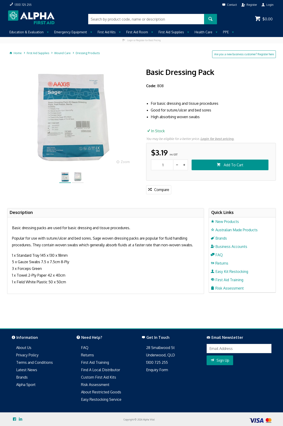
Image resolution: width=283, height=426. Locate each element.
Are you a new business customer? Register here (244, 54)
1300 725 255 (157, 362)
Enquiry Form (157, 369)
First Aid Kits (107, 32)
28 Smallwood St (160, 347)
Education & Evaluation (26, 32)
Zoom (125, 162)
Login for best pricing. (217, 139)
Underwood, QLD (160, 355)
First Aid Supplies (171, 32)
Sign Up (223, 360)
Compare (161, 189)
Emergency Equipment (70, 32)
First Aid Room (137, 32)
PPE (226, 32)
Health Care (203, 32)
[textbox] (146, 19)
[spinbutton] (162, 165)
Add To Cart (233, 165)
